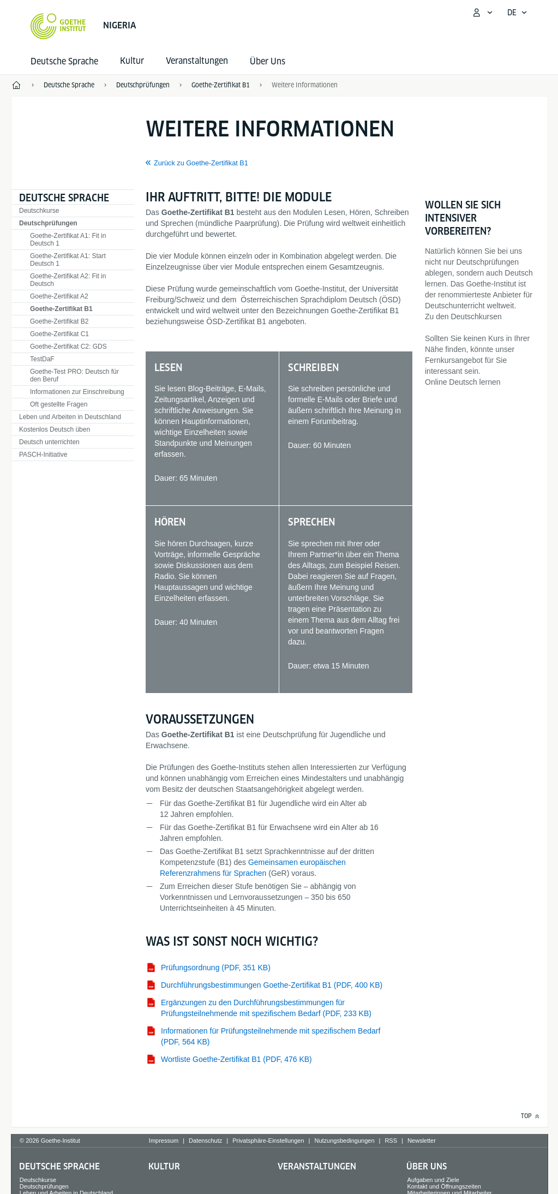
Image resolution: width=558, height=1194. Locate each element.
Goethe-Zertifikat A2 (59, 296)
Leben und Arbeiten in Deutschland (70, 417)
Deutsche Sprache (64, 61)
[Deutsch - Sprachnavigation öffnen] (517, 12)
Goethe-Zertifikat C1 (59, 334)
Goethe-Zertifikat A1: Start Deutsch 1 (68, 259)
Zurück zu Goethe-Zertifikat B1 (201, 163)
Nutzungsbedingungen (344, 1140)
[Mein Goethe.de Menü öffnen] (482, 13)
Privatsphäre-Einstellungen (268, 1140)
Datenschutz (205, 1140)
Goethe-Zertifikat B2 (59, 321)
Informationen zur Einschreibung (77, 392)
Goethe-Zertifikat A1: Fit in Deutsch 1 (68, 239)
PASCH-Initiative (43, 454)
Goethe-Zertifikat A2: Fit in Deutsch (68, 280)
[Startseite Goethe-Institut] (58, 26)
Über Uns (267, 61)
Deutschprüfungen (48, 223)
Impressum (163, 1140)
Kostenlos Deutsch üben (54, 429)
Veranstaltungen (317, 1166)
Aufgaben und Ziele (433, 1180)
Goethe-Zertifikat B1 (61, 309)
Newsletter (421, 1140)
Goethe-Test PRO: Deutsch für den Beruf (74, 375)
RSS (391, 1140)
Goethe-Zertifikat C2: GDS (68, 346)
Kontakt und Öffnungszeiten (444, 1186)
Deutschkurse (39, 210)
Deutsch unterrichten (49, 442)
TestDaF (42, 359)
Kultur (164, 1166)
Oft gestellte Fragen (58, 404)
